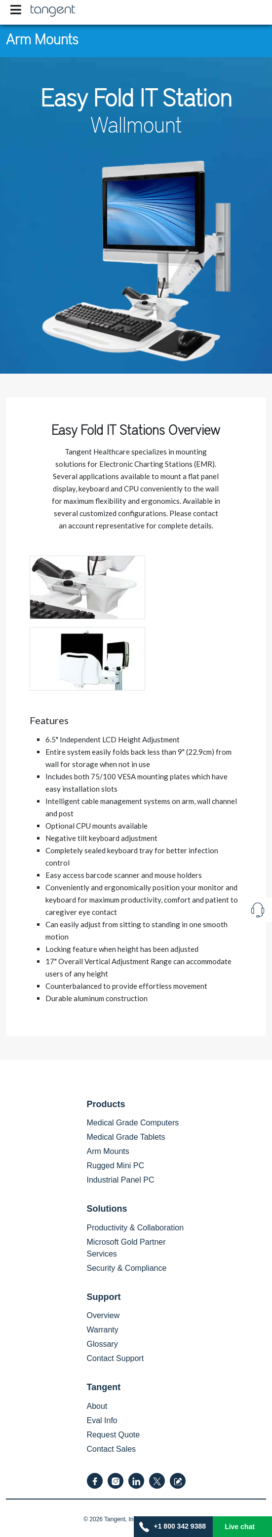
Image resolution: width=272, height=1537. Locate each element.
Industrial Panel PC (121, 1180)
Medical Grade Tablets (126, 1137)
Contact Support (115, 1358)
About (97, 1406)
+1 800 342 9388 (172, 1527)
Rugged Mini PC (116, 1165)
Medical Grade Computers (133, 1122)
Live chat (240, 1527)
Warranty (102, 1330)
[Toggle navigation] (16, 10)
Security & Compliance (127, 1268)
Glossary (102, 1344)
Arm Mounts (42, 38)
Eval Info (102, 1420)
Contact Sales (111, 1449)
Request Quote (113, 1435)
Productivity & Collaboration (135, 1227)
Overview (103, 1315)
